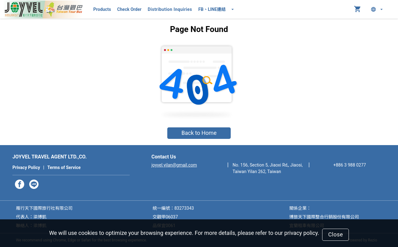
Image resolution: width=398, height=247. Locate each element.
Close (335, 234)
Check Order (129, 9)
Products (102, 9)
